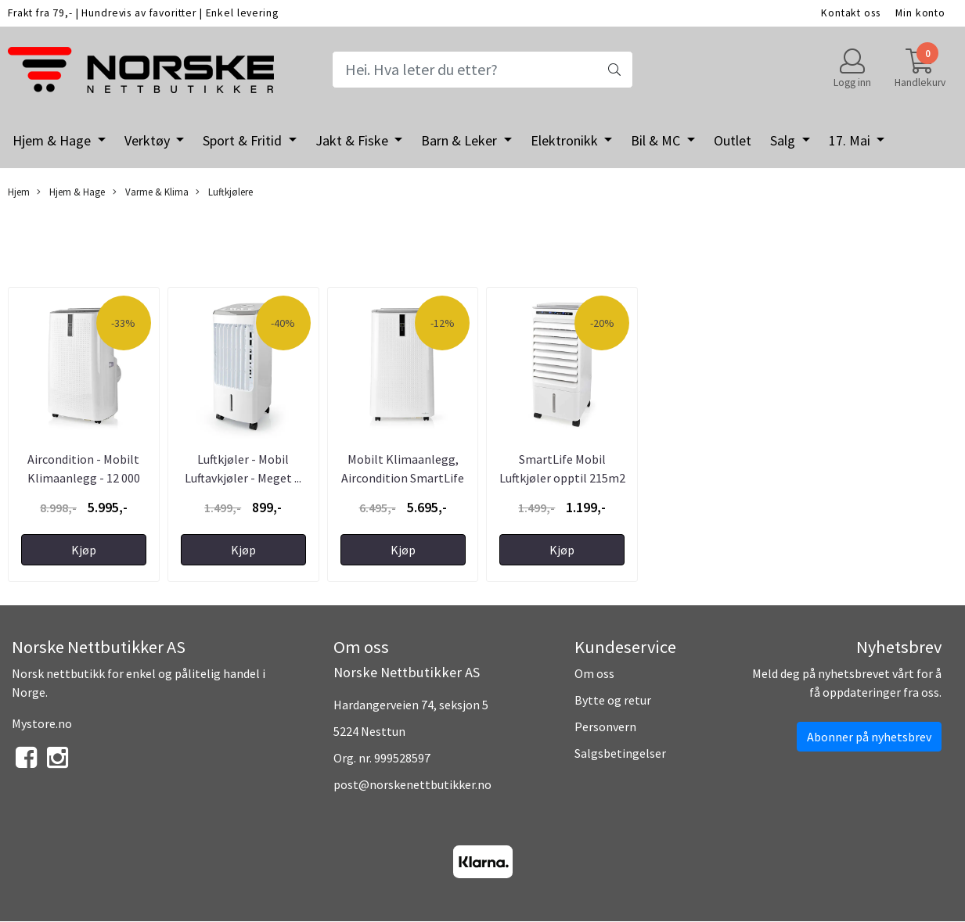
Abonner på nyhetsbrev (869, 736)
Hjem (19, 191)
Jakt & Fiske (353, 140)
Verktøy (148, 140)
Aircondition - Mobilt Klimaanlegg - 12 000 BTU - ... (83, 477)
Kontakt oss (850, 13)
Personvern (605, 726)
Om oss (594, 673)
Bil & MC (657, 140)
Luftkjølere (224, 192)
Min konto (920, 13)
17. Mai (851, 140)
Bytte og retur (612, 700)
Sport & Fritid (244, 140)
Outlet (732, 140)
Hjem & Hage (53, 140)
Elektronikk (566, 140)
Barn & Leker (460, 140)
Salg (784, 140)
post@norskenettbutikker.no (412, 784)
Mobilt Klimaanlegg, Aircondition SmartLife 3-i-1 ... (402, 477)
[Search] (482, 69)
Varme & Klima (151, 192)
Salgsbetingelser (620, 753)
